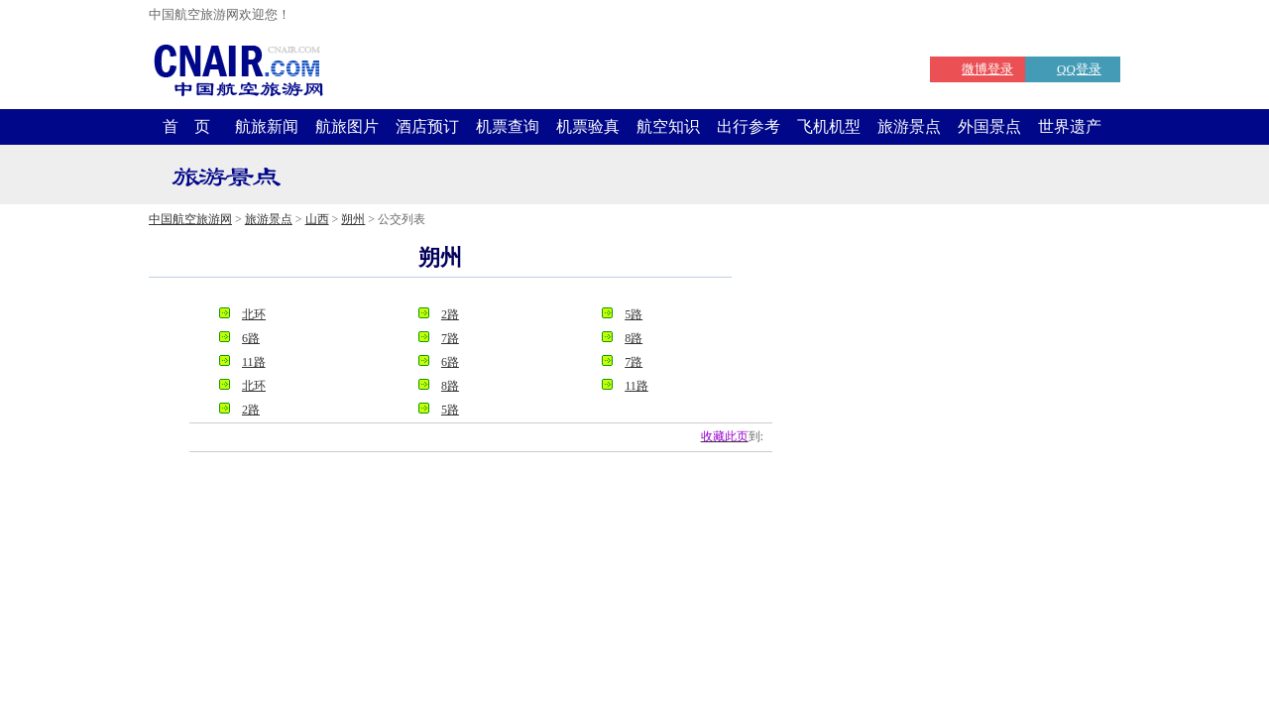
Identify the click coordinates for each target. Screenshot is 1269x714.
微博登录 (987, 68)
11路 (254, 362)
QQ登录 (1079, 68)
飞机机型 (829, 126)
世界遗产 (1069, 126)
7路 (450, 338)
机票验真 (588, 126)
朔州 (353, 219)
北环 (254, 314)
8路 (633, 338)
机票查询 (507, 126)
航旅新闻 (266, 126)
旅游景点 (909, 126)
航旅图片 (347, 126)
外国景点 (989, 126)
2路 (450, 314)
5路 (633, 314)
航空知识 (668, 126)
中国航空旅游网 (190, 219)
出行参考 (748, 126)
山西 (317, 219)
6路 (251, 338)
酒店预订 (427, 126)
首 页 (186, 126)
